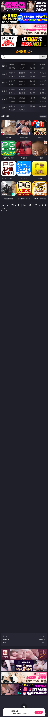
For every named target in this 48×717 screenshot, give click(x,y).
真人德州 (22, 64)
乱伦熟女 (32, 85)
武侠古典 (43, 98)
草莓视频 (32, 106)
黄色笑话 (32, 101)
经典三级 (22, 85)
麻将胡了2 (12, 68)
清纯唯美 (22, 93)
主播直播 (32, 76)
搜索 (43, 57)
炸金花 (22, 68)
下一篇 (41, 639)
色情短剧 (22, 110)
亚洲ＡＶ (12, 73)
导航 (3, 108)
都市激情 (12, 98)
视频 (3, 74)
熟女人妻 (12, 76)
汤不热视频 (43, 106)
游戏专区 (43, 64)
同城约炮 (12, 106)
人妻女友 (32, 98)
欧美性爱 (43, 81)
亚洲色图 (22, 89)
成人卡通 (32, 81)
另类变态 (43, 85)
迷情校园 (12, 101)
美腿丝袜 (12, 93)
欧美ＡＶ (32, 73)
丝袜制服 (22, 76)
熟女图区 (32, 93)
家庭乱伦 (22, 98)
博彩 (3, 66)
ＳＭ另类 (43, 76)
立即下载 (39, 712)
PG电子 (11, 64)
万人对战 (32, 64)
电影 (3, 82)
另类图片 (43, 93)
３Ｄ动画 (43, 73)
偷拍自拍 (22, 81)
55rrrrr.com (24, 51)
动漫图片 (43, 89)
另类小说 (22, 101)
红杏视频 (12, 110)
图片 (3, 91)
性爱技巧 (43, 101)
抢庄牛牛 (43, 68)
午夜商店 (22, 106)
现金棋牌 (32, 68)
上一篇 (6, 639)
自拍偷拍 (22, 73)
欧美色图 (32, 89)
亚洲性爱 (12, 81)
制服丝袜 (12, 85)
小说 (3, 99)
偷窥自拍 (12, 89)
